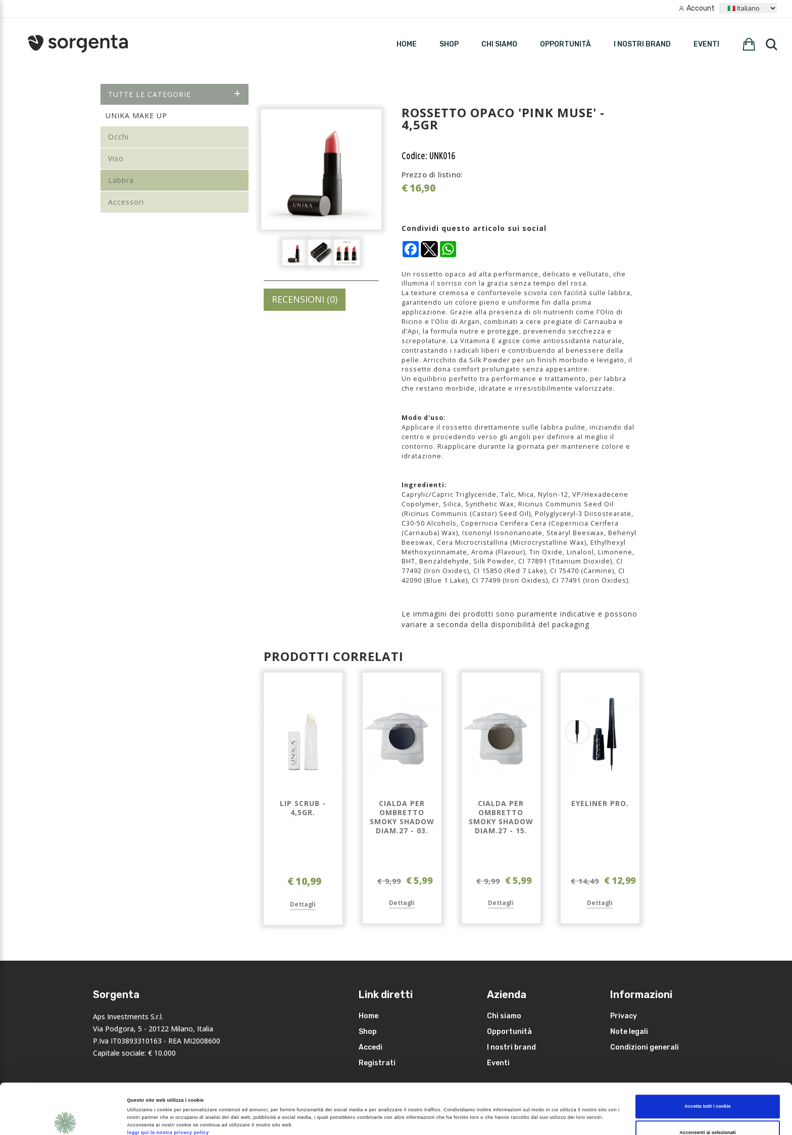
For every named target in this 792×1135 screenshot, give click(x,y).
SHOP (449, 44)
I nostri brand (642, 44)
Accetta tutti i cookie (707, 1059)
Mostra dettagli (423, 1111)
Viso (116, 158)
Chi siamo (499, 44)
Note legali (629, 1031)
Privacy (623, 1016)
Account (700, 8)
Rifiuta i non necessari (707, 1111)
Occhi (118, 136)
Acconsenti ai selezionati (707, 1084)
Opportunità (565, 44)
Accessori (126, 202)
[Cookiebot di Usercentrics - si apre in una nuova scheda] (65, 1118)
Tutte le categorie (174, 94)
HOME (407, 44)
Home (368, 1016)
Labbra (121, 180)
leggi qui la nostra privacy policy (168, 1085)
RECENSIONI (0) (304, 299)
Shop (368, 1031)
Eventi (706, 44)
